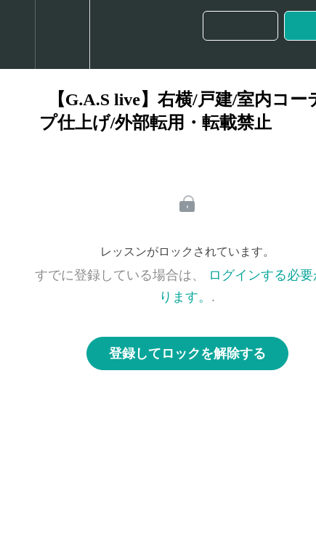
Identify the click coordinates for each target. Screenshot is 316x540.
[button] (17, 34)
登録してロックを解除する (187, 353)
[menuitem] (62, 34)
